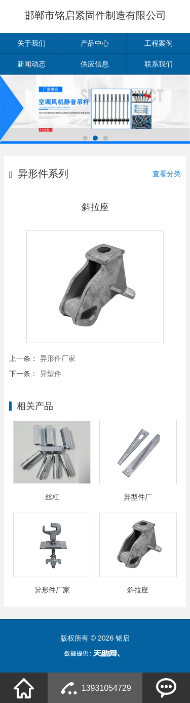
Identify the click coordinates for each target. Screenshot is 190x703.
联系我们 (158, 64)
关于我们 (31, 43)
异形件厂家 (57, 358)
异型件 (50, 374)
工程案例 (158, 43)
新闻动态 (31, 64)
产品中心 (95, 43)
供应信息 (95, 64)
